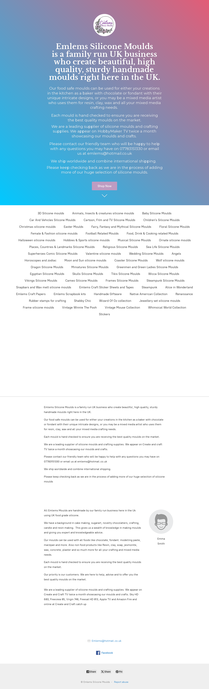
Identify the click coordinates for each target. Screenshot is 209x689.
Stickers (104, 314)
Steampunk (149, 287)
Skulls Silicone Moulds (87, 274)
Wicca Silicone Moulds (163, 274)
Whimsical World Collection (167, 307)
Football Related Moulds (102, 233)
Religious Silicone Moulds (120, 247)
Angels (176, 254)
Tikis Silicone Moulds (125, 274)
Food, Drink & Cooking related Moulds (152, 233)
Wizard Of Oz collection (115, 301)
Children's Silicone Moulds (161, 220)
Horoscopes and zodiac (40, 260)
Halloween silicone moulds (36, 240)
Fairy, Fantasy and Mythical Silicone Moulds (121, 227)
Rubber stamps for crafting (47, 301)
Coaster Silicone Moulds (131, 260)
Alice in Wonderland (179, 287)
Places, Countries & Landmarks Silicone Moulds (62, 247)
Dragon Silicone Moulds (47, 267)
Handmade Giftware (108, 294)
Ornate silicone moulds (175, 240)
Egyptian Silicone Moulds (47, 274)
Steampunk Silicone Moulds (166, 280)
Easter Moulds (73, 227)
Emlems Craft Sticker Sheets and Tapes (106, 287)
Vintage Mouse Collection (122, 307)
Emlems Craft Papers (31, 294)
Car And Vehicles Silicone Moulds (52, 220)
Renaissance (184, 294)
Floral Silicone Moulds (174, 227)
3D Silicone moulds (51, 213)
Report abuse (121, 682)
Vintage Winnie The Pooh (79, 307)
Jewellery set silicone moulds (159, 301)
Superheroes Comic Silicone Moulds (53, 254)
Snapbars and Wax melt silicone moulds (43, 287)
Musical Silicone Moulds (134, 240)
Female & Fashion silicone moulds (54, 233)
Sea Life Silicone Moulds (163, 247)
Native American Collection (148, 294)
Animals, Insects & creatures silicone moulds (103, 213)
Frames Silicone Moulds (122, 280)
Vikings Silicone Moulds (41, 280)
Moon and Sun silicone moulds (85, 260)
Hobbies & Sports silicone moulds (86, 240)
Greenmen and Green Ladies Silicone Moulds (147, 267)
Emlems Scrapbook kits (70, 294)
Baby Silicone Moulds (156, 213)
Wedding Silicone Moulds (146, 254)
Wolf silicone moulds (170, 260)
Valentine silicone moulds (103, 254)
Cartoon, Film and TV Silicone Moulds (109, 220)
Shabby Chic (82, 301)
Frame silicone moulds (38, 307)
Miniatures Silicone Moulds (90, 267)
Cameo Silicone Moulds (81, 280)
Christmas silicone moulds (37, 227)
